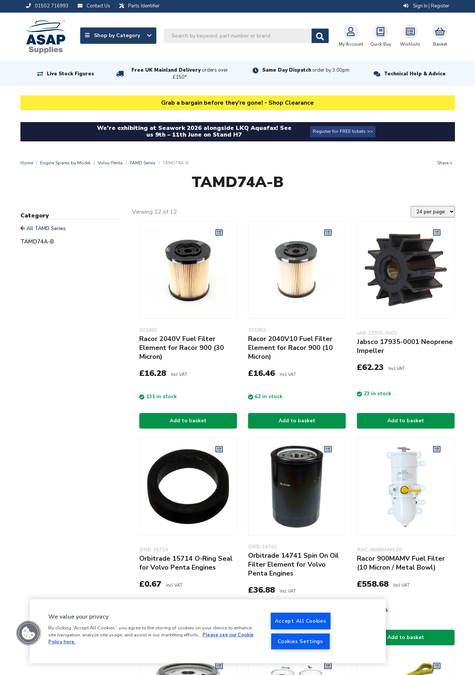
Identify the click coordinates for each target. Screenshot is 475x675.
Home (26, 163)
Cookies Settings (300, 641)
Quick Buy (380, 35)
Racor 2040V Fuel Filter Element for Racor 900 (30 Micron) (181, 347)
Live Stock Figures (70, 74)
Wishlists (410, 35)
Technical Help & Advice (415, 74)
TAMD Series (143, 163)
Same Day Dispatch (305, 70)
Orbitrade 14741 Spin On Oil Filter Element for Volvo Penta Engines (293, 564)
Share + (444, 163)
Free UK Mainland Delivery (179, 74)
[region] (208, 631)
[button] (28, 633)
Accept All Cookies (300, 621)
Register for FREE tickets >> (343, 131)
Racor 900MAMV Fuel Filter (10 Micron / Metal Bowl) (401, 563)
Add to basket (188, 420)
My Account (351, 35)
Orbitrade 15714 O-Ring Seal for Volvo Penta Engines (185, 563)
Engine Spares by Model (65, 163)
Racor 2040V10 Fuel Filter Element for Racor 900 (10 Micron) (290, 347)
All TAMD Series (43, 228)
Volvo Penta (110, 163)
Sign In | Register (426, 6)
